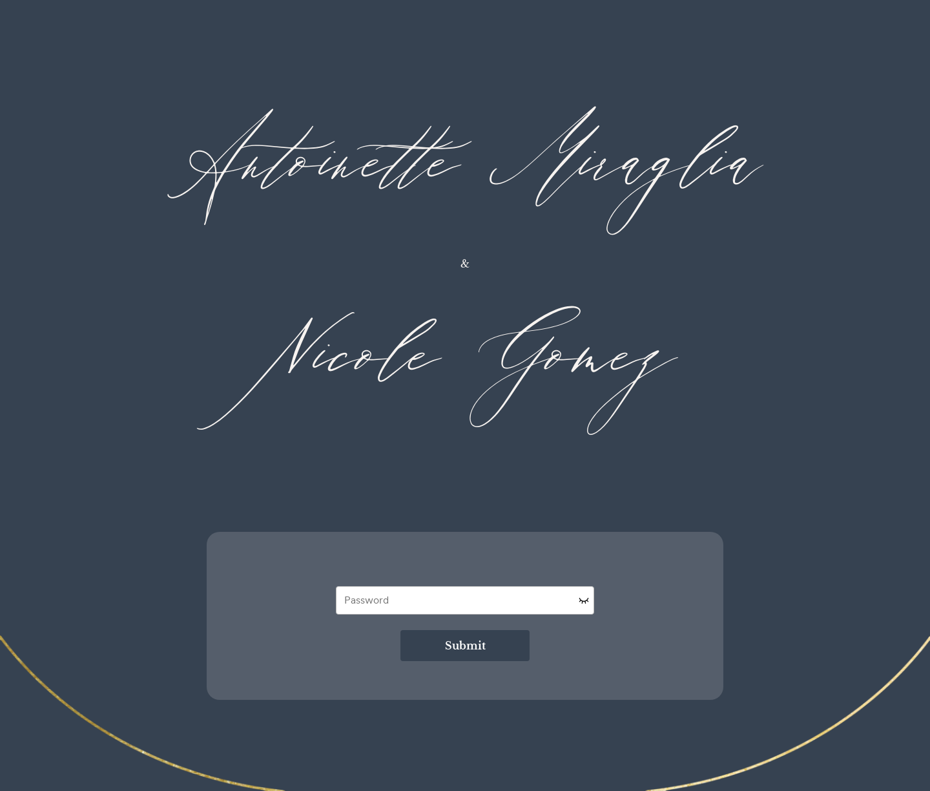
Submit (465, 645)
